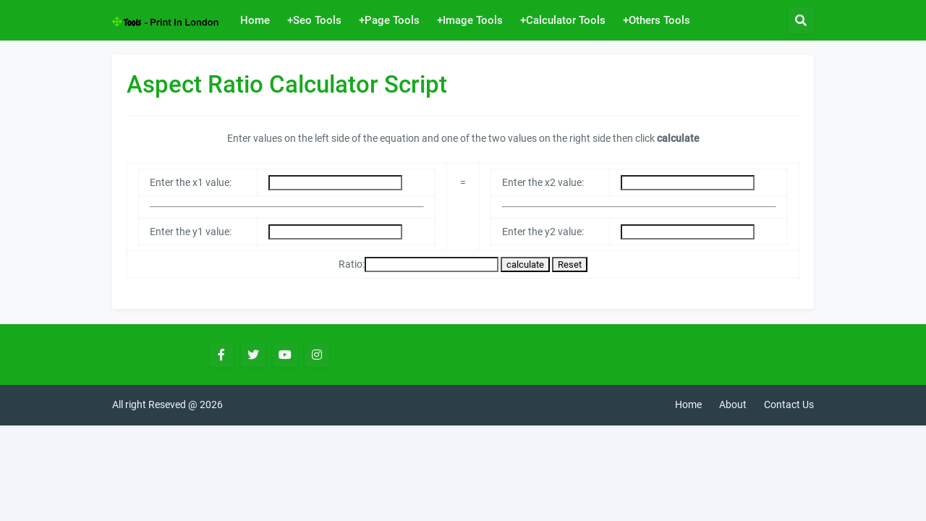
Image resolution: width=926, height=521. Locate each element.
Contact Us (789, 404)
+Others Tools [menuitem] (656, 20)
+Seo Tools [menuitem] (314, 20)
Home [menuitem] (255, 20)
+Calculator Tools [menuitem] (563, 20)
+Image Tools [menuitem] (470, 20)
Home (688, 404)
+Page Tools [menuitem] (389, 20)
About (733, 404)
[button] (801, 20)
